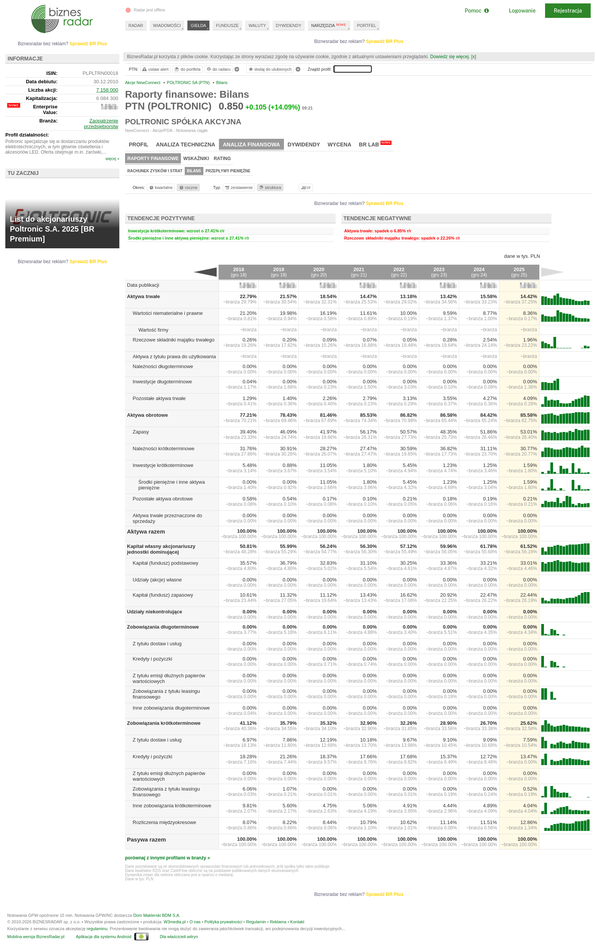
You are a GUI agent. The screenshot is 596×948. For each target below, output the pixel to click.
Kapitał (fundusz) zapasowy (163, 595)
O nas (194, 921)
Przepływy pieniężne (228, 171)
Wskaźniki (196, 158)
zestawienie (238, 187)
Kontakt (297, 921)
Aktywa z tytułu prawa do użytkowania (174, 356)
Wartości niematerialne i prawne (168, 313)
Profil (138, 144)
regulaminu (97, 928)
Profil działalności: (27, 135)
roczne (188, 187)
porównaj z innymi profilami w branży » (167, 858)
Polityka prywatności (223, 921)
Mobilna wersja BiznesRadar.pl (35, 936)
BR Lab (375, 144)
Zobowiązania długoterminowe (163, 627)
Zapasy (141, 432)
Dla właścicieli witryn (179, 936)
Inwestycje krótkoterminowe (163, 465)
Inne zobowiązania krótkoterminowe (172, 805)
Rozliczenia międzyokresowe (164, 822)
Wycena (339, 144)
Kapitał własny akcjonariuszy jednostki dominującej (161, 549)
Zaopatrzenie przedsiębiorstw (101, 123)
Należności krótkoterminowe (164, 448)
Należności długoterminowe (163, 366)
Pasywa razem (146, 839)
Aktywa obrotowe (147, 415)
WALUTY (257, 25)
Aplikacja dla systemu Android (103, 936)
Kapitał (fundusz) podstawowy (165, 563)
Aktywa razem (146, 531)
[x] (473, 56)
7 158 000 (107, 90)
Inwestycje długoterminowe (162, 381)
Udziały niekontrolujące (154, 612)
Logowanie (522, 11)
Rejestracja (568, 11)
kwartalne (160, 187)
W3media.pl (174, 921)
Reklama (278, 921)
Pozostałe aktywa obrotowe (163, 499)
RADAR (135, 25)
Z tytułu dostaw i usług (157, 643)
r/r (305, 187)
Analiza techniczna (185, 144)
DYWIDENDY (288, 25)
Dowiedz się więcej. (450, 56)
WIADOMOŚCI (167, 25)
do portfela (187, 69)
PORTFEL (366, 25)
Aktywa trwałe (143, 296)
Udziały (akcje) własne (157, 580)
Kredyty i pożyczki (152, 659)
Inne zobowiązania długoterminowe (171, 708)
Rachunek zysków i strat (154, 171)
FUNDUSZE (227, 25)
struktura (269, 187)
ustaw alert (154, 69)
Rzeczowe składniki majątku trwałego (173, 340)
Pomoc (476, 11)
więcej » (112, 159)
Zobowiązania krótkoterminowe (164, 723)
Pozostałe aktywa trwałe (159, 398)
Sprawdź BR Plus (385, 41)
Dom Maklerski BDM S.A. (156, 915)
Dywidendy (304, 144)
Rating (222, 158)
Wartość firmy (153, 330)
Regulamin (256, 921)
